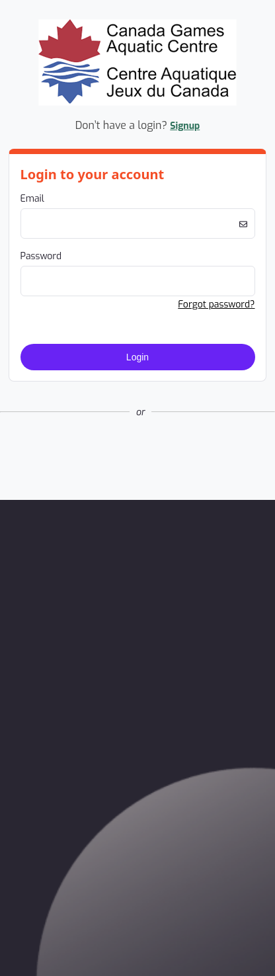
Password (41, 256)
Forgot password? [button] (216, 304)
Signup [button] (185, 126)
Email (32, 198)
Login (137, 357)
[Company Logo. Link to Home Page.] (137, 103)
